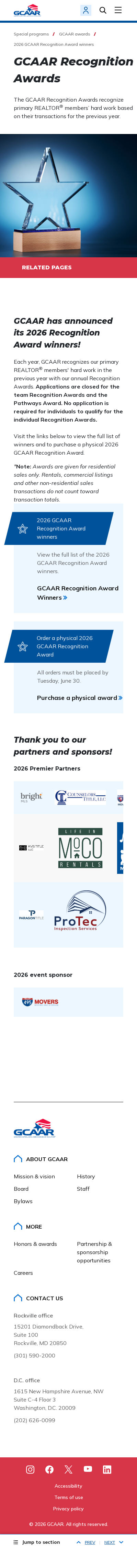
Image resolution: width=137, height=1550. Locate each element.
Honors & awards (35, 1243)
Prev (90, 1542)
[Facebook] (49, 1469)
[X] (69, 1469)
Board (21, 1188)
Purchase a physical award (77, 698)
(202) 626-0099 (34, 1420)
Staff (83, 1188)
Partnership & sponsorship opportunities (95, 1252)
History (86, 1176)
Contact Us (44, 1298)
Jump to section (41, 1542)
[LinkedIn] (107, 1469)
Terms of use (68, 1497)
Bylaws (23, 1201)
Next (109, 1542)
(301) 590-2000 (34, 1355)
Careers (23, 1272)
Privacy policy (68, 1509)
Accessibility (68, 1486)
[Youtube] (88, 1470)
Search (103, 10)
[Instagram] (30, 1469)
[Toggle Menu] (119, 10)
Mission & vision (34, 1176)
